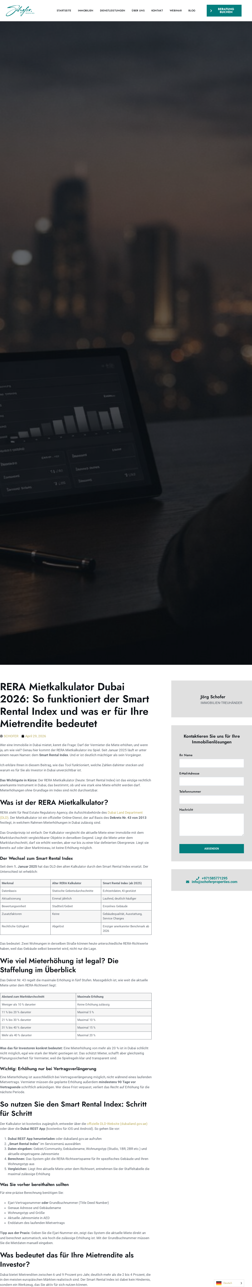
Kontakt (157, 10)
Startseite (64, 10)
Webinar (176, 10)
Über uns (138, 10)
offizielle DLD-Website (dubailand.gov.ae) (117, 1124)
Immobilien (85, 10)
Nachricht (186, 810)
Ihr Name (186, 755)
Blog (191, 10)
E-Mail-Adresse (189, 774)
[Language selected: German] (229, 1283)
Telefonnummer (190, 792)
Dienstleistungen (112, 10)
